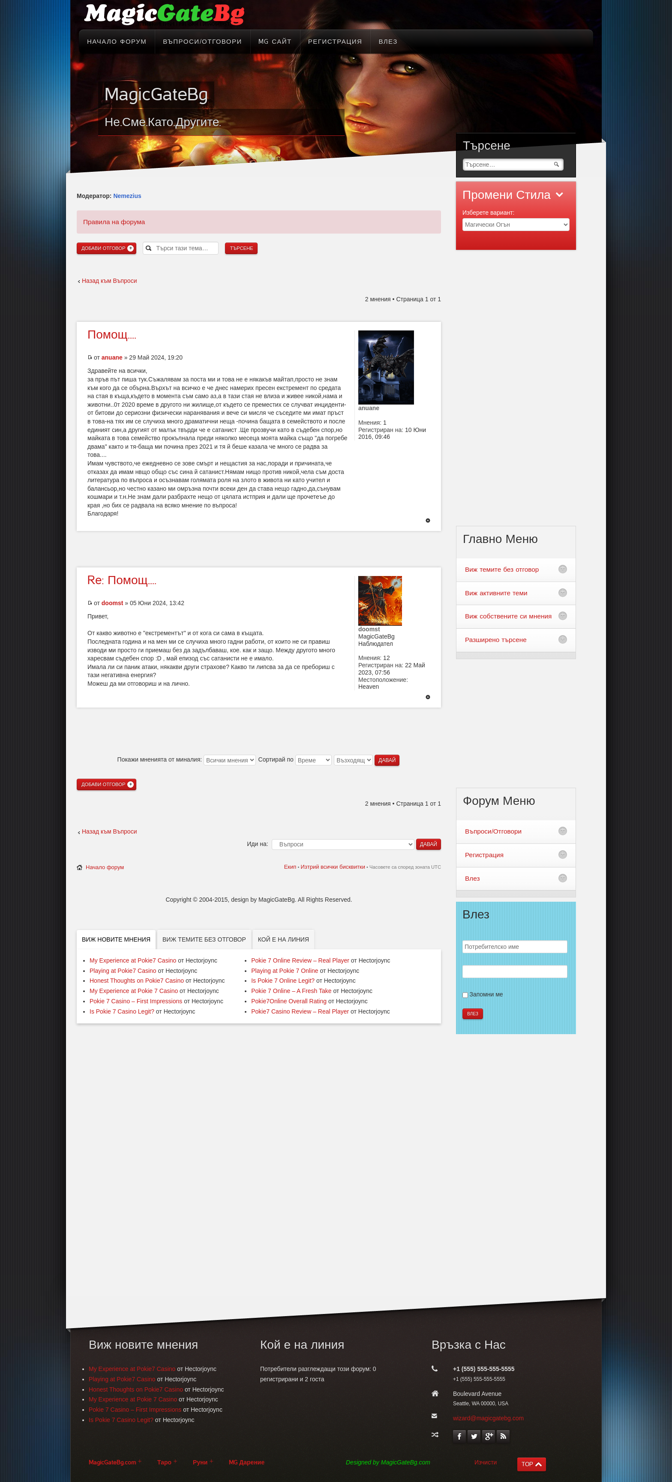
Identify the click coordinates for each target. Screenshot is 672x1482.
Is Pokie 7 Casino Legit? (122, 1011)
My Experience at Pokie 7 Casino (134, 990)
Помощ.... (111, 334)
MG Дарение (246, 1462)
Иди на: (257, 843)
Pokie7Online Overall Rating (289, 1001)
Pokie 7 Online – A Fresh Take (291, 990)
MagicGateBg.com (112, 1462)
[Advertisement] (259, 548)
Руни (200, 1462)
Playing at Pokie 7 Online (284, 970)
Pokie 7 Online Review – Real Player (300, 960)
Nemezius (127, 195)
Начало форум (105, 867)
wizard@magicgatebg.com (488, 1418)
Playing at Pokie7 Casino (123, 970)
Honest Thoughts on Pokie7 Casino (137, 980)
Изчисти (485, 1462)
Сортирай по (295, 759)
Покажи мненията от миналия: (186, 759)
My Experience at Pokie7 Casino (133, 960)
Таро (164, 1462)
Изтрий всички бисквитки (332, 867)
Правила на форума (114, 221)
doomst (112, 603)
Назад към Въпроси (109, 280)
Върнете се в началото (428, 521)
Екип (290, 867)
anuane (112, 357)
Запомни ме (486, 994)
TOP (527, 1464)
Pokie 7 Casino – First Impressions (136, 1001)
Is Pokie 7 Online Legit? (283, 980)
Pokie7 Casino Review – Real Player (300, 1011)
